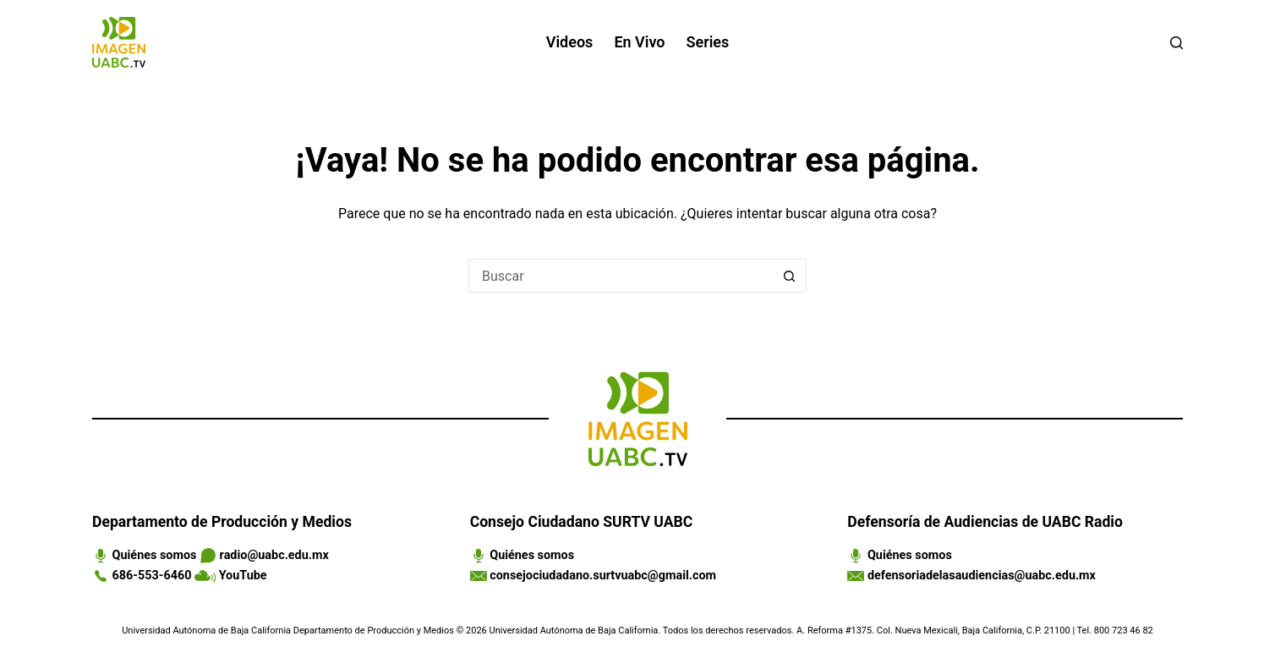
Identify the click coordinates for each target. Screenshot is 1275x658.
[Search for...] (620, 276)
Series (708, 42)
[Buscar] (1176, 42)
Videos (570, 42)
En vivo (639, 42)
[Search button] (790, 276)
